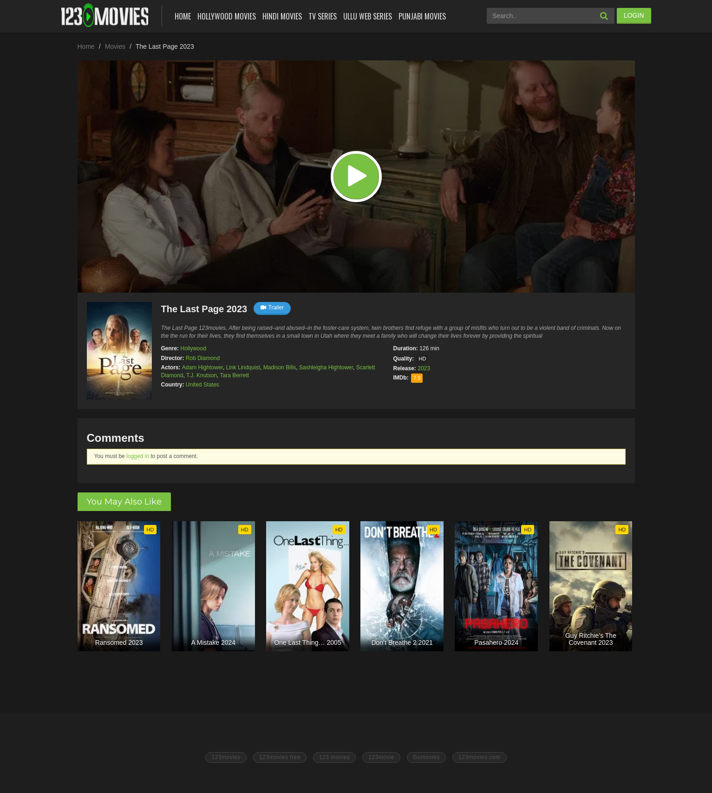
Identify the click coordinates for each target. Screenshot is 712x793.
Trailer (272, 307)
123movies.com (479, 757)
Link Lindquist (243, 367)
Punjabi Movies (422, 16)
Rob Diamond (203, 358)
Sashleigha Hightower (326, 367)
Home (183, 16)
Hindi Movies (282, 16)
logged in (137, 456)
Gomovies (426, 757)
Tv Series (322, 16)
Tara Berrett (234, 375)
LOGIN (634, 15)
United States (202, 384)
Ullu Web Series (367, 16)
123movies (226, 757)
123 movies (334, 757)
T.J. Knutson (201, 375)
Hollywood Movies (226, 16)
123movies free (279, 757)
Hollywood (193, 348)
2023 (424, 368)
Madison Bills (279, 367)
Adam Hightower (202, 367)
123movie (381, 757)
